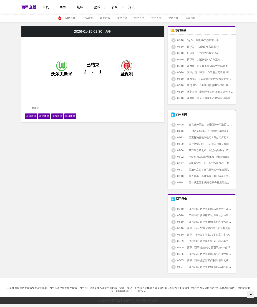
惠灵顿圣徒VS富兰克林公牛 (199, 66)
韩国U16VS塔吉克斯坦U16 (200, 72)
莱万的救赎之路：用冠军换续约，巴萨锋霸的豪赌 (207, 150)
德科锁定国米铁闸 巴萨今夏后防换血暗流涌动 (205, 182)
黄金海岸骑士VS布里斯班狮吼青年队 (204, 98)
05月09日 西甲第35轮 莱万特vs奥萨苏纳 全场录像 (207, 241)
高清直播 (31, 116)
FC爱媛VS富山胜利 (195, 46)
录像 (114, 7)
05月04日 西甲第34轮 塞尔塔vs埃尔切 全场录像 (206, 266)
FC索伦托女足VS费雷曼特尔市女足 (205, 78)
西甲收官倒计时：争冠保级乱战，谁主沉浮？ (205, 163)
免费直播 (57, 116)
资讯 (131, 7)
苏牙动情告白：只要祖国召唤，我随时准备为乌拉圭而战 (211, 143)
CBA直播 (88, 18)
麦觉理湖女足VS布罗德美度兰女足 (204, 91)
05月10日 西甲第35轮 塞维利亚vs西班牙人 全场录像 (209, 221)
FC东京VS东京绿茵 (195, 53)
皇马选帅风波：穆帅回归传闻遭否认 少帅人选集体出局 (210, 124)
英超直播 (191, 18)
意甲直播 (122, 18)
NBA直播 (70, 18)
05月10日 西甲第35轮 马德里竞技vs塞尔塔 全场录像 (209, 208)
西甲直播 (28, 7)
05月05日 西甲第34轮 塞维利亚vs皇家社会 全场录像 (209, 253)
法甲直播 (156, 18)
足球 (80, 7)
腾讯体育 (70, 116)
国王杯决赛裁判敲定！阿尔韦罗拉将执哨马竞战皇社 (208, 137)
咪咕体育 (44, 116)
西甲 (63, 7)
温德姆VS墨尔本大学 (195, 40)
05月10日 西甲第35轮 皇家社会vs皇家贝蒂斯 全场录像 (210, 215)
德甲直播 (139, 18)
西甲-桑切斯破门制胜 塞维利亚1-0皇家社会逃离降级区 (213, 260)
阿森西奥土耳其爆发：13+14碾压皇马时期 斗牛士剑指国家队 (213, 176)
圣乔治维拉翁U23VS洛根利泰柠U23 (205, 85)
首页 (45, 7)
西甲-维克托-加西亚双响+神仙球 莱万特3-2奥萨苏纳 (211, 247)
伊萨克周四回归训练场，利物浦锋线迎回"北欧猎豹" (208, 156)
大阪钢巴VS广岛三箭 (195, 59)
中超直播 (173, 18)
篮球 (97, 7)
